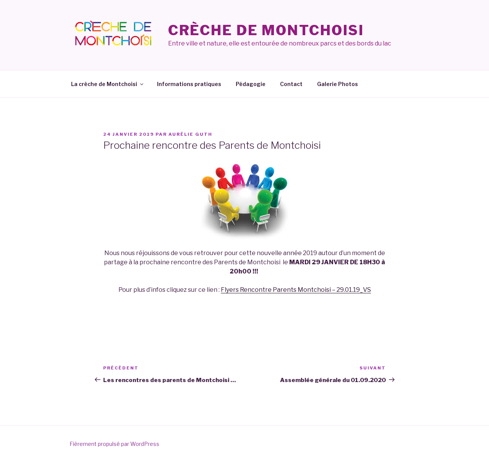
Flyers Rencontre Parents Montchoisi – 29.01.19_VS (296, 289)
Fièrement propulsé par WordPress (114, 444)
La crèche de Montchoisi (107, 84)
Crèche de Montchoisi (266, 30)
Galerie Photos (337, 84)
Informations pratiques (189, 84)
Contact (291, 84)
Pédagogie (251, 84)
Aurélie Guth (190, 134)
